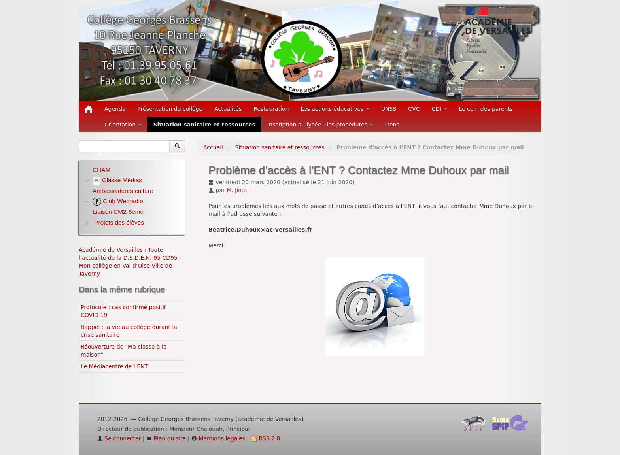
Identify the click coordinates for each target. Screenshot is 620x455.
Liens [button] (393, 124)
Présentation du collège (169, 109)
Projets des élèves (119, 222)
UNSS (389, 109)
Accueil (213, 147)
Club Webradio (118, 201)
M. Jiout (237, 190)
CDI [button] (439, 109)
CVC (414, 109)
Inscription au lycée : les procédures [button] (320, 124)
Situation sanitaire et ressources (204, 124)
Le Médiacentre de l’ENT (114, 366)
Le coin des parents (486, 109)
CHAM (101, 169)
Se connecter (119, 438)
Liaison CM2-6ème (118, 211)
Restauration (271, 109)
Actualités (228, 109)
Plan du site (166, 438)
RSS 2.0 (265, 438)
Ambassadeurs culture (123, 190)
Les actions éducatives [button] (335, 109)
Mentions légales (218, 438)
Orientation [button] (123, 124)
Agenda (114, 109)
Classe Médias (117, 180)
